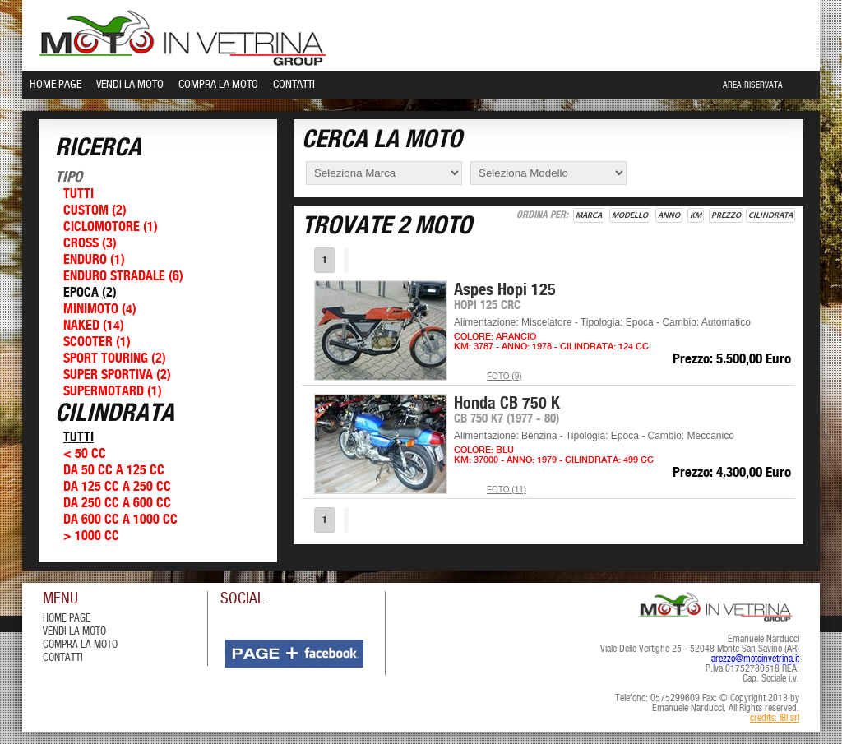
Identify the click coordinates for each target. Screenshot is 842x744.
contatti (63, 658)
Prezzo (726, 215)
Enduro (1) (94, 260)
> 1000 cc (91, 536)
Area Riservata (753, 85)
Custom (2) (95, 211)
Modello (630, 215)
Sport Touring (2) (114, 359)
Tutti (78, 194)
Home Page (55, 84)
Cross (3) (90, 244)
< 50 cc (84, 454)
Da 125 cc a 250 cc (117, 487)
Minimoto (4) (99, 310)
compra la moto (80, 645)
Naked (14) (93, 326)
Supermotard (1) (112, 392)
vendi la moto (74, 631)
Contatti (294, 84)
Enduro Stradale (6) (123, 277)
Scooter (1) (97, 342)
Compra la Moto (218, 84)
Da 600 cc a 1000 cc (120, 520)
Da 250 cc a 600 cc (117, 504)
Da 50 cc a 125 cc (113, 471)
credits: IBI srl (774, 718)
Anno (669, 215)
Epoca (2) (90, 293)
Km (695, 215)
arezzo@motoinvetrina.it (755, 659)
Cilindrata (770, 215)
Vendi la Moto (130, 84)
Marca (589, 215)
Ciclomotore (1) (110, 227)
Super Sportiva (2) (117, 375)
